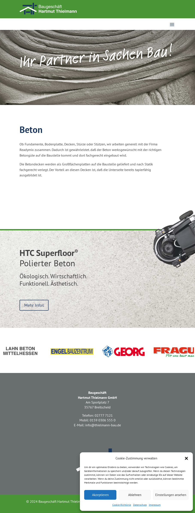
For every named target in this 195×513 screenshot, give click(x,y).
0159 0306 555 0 (103, 420)
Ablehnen (134, 495)
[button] (186, 458)
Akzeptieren (100, 495)
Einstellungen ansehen (170, 495)
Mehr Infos (34, 305)
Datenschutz (140, 504)
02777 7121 (104, 415)
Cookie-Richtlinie (121, 504)
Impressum (155, 504)
